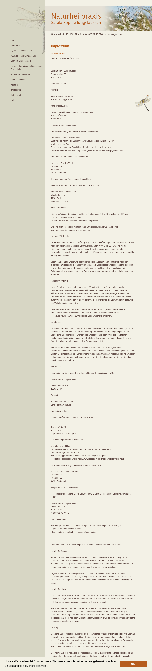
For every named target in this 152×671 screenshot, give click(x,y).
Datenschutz (16, 95)
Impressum (16, 90)
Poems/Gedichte (18, 80)
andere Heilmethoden (20, 74)
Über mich (15, 45)
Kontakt (14, 85)
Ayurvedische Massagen (21, 50)
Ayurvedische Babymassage (23, 56)
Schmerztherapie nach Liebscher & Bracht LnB (26, 67)
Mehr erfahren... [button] (38, 665)
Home (13, 40)
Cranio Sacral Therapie (21, 61)
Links (13, 100)
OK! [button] (133, 664)
